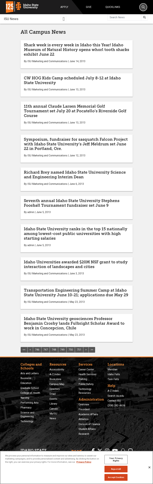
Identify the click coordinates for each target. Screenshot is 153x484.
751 (79, 349)
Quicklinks (112, 7)
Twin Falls (113, 379)
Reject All (116, 469)
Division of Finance (89, 424)
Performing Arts (29, 402)
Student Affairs (87, 429)
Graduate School (29, 388)
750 (71, 349)
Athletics (84, 419)
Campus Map (56, 384)
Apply (64, 7)
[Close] (149, 467)
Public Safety (86, 384)
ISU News (11, 19)
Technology (26, 421)
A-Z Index (55, 374)
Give (88, 7)
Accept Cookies (116, 477)
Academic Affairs (88, 414)
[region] (76, 467)
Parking (83, 379)
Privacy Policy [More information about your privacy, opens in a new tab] (83, 462)
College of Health (30, 392)
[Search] (143, 7)
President (84, 409)
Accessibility (56, 369)
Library (53, 403)
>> (92, 349)
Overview (84, 404)
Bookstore (55, 379)
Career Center (86, 369)
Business (25, 378)
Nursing (24, 397)
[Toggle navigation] (64, 19)
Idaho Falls (114, 374)
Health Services (87, 374)
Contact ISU (114, 400)
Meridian (112, 369)
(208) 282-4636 (116, 405)
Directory (54, 389)
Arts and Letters (29, 373)
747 (45, 349)
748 (54, 349)
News (52, 418)
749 (62, 349)
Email (52, 393)
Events (53, 398)
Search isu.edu (116, 395)
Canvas (53, 408)
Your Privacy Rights (116, 459)
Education (25, 383)
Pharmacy (26, 407)
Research (84, 433)
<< (24, 349)
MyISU (53, 413)
